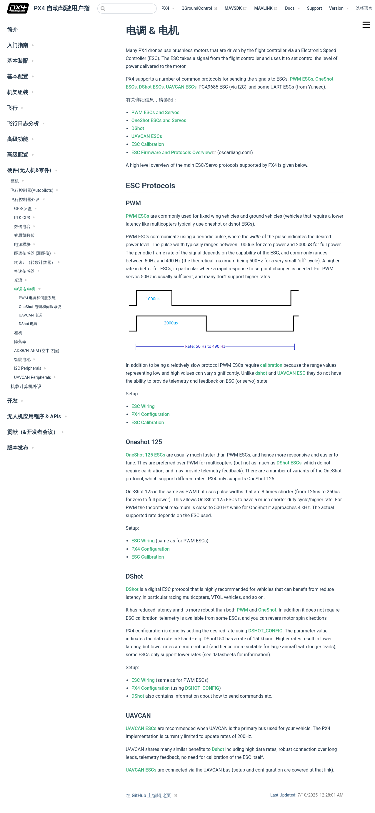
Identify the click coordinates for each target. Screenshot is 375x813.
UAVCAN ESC (291, 373)
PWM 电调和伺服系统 (37, 298)
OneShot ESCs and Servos (158, 120)
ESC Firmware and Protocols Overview (174, 152)
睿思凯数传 (24, 235)
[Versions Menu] (339, 8)
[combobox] (127, 9)
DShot (137, 128)
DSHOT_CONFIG (265, 631)
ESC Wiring (143, 406)
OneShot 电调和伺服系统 (40, 306)
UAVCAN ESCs (181, 87)
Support (314, 8)
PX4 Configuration (150, 414)
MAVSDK (236, 8)
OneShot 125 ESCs (145, 455)
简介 (12, 30)
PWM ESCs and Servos (155, 112)
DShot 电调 (28, 323)
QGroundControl (199, 8)
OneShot (267, 610)
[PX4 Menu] (167, 8)
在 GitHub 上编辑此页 (148, 795)
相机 (18, 332)
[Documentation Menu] (292, 8)
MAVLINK (266, 8)
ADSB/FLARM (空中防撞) (36, 350)
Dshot (218, 749)
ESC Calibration (147, 144)
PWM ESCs (301, 79)
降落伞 (20, 341)
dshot (261, 373)
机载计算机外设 (26, 386)
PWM (242, 610)
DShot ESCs (151, 87)
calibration (271, 365)
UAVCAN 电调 (30, 315)
